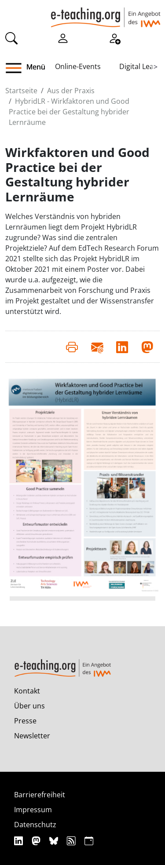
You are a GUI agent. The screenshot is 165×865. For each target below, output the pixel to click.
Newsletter (32, 736)
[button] (17, 68)
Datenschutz (35, 824)
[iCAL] (88, 841)
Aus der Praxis (71, 90)
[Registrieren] (114, 38)
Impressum (33, 809)
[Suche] (11, 38)
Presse (25, 721)
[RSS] (72, 841)
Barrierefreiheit (39, 794)
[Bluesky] (54, 841)
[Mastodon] (37, 841)
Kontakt (27, 691)
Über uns (29, 706)
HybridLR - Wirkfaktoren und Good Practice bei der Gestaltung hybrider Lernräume (69, 111)
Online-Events (78, 66)
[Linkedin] (19, 841)
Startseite (21, 90)
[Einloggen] (63, 38)
